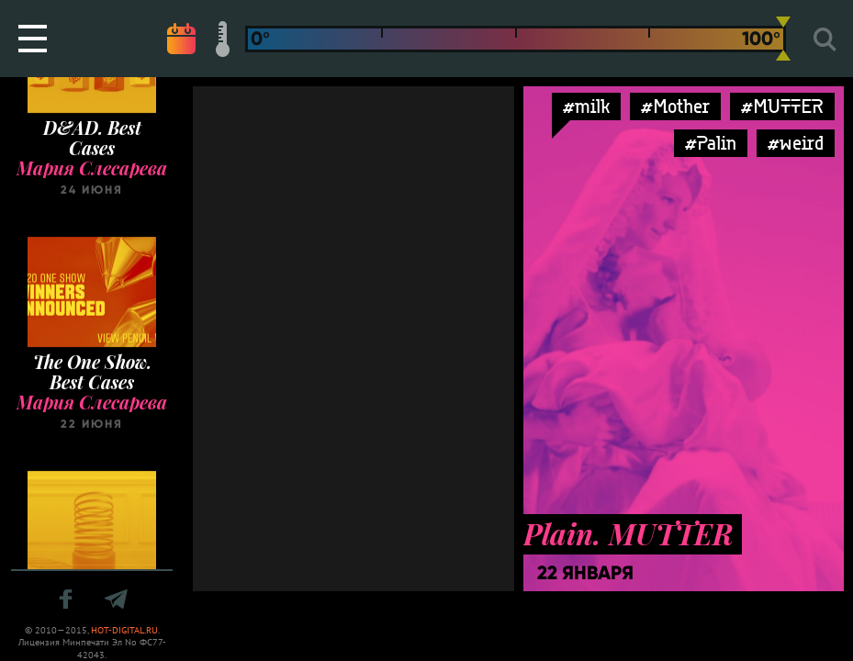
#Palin (710, 142)
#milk (586, 106)
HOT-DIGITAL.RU (124, 630)
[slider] (783, 39)
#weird (796, 142)
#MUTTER (782, 106)
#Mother (675, 106)
